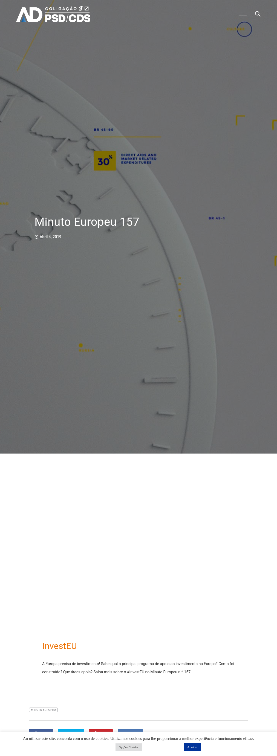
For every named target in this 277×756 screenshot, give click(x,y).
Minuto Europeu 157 (86, 222)
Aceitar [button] (192, 747)
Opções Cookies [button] (128, 747)
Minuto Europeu (43, 709)
